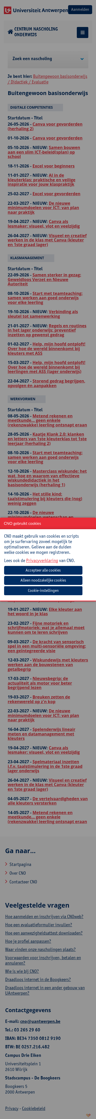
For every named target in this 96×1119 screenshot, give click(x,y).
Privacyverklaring (42, 560)
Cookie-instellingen (43, 590)
